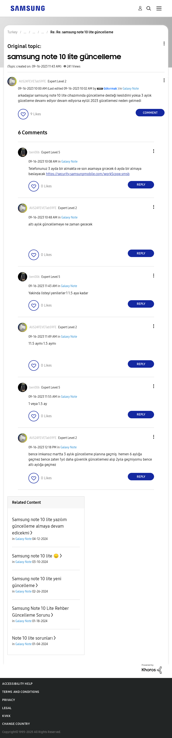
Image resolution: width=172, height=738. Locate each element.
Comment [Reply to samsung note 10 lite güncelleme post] (150, 113)
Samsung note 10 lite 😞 (35, 556)
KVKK (6, 716)
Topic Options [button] (157, 43)
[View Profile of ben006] (34, 152)
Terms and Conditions (20, 692)
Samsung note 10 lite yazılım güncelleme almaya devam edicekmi (39, 526)
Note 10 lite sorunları (32, 638)
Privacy (8, 700)
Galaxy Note (131, 88)
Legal (7, 708)
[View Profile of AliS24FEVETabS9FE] (32, 81)
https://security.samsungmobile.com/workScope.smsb (88, 174)
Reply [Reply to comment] (141, 184)
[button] (157, 80)
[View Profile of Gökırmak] (110, 88)
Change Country (16, 724)
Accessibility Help (17, 684)
